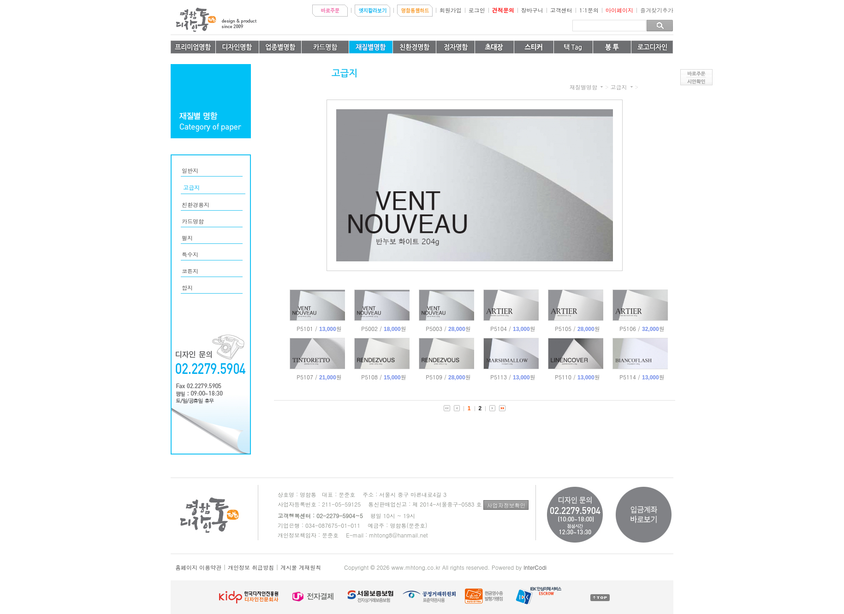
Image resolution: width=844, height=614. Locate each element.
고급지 (618, 87)
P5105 (577, 328)
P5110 (577, 377)
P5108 (383, 377)
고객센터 (561, 10)
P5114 (641, 377)
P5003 (448, 328)
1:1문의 (589, 10)
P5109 (448, 377)
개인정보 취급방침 (251, 567)
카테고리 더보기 (601, 86)
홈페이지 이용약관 (198, 567)
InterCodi (535, 567)
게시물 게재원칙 (300, 567)
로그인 (477, 10)
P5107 (319, 377)
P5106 (641, 328)
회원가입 (451, 10)
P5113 (512, 377)
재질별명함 (583, 87)
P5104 (512, 328)
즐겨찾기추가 (656, 10)
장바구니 (532, 10)
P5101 (319, 328)
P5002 (383, 328)
